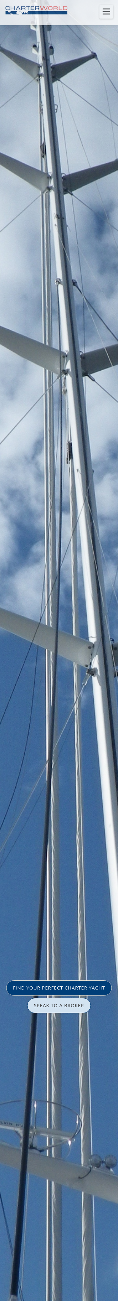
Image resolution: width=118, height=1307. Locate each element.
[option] (59, 653)
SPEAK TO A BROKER (59, 1005)
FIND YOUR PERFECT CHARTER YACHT (59, 987)
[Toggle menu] (106, 12)
